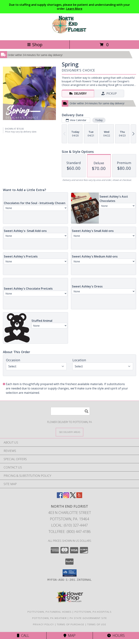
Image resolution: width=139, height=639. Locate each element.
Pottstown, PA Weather (49, 618)
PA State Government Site (88, 618)
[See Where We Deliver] (69, 432)
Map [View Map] (69, 635)
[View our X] (73, 497)
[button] (70, 573)
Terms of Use (96, 624)
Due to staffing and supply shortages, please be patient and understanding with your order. (69, 7)
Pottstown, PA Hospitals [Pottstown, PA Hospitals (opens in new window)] (93, 611)
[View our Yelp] (79, 497)
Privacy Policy (43, 624)
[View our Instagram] (66, 497)
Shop (34, 44)
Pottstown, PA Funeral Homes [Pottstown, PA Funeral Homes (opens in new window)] (49, 611)
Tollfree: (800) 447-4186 (70, 531)
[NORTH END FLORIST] (69, 35)
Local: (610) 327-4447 (69, 525)
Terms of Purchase (70, 624)
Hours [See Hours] (116, 635)
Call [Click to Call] (23, 635)
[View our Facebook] (60, 497)
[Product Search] (70, 411)
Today (99, 120)
